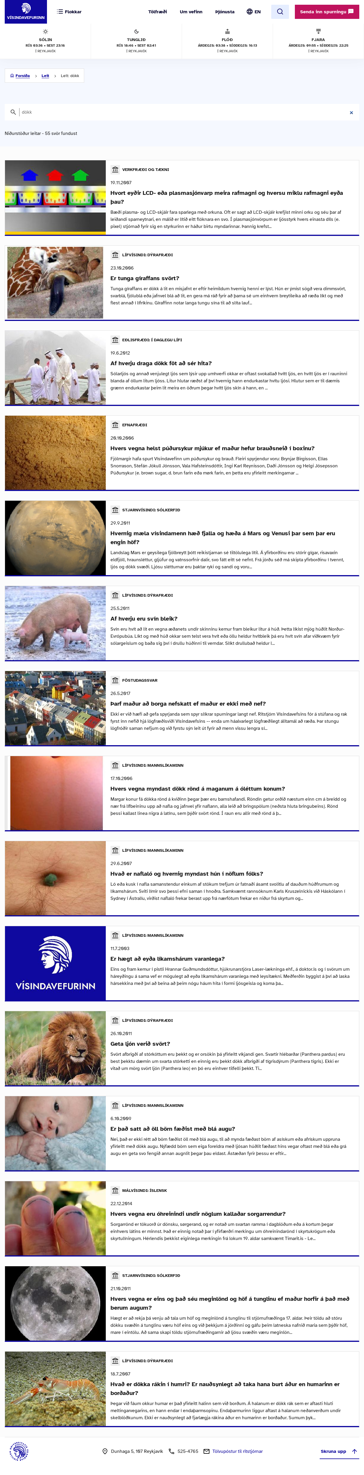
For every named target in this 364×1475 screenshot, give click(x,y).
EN (258, 12)
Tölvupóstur (237, 1451)
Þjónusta (225, 12)
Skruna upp (339, 1451)
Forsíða (23, 75)
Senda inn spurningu (327, 11)
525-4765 (188, 1451)
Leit (45, 75)
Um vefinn (191, 12)
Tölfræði (157, 12)
